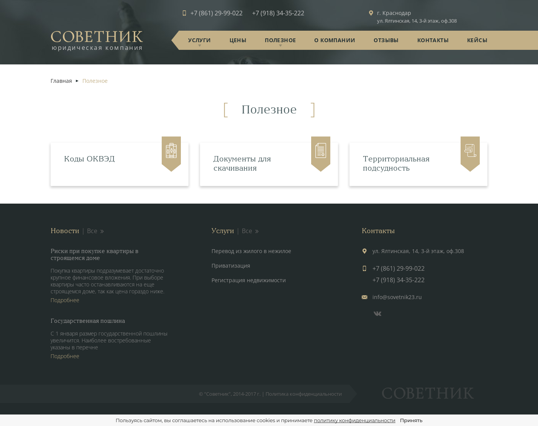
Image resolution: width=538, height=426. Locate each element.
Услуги (199, 40)
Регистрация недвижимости (249, 280)
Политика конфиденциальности (304, 394)
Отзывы (386, 40)
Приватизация (231, 265)
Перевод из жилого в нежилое (251, 251)
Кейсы (477, 40)
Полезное (280, 40)
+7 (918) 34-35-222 (278, 13)
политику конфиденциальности (354, 420)
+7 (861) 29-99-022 (216, 13)
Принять (411, 420)
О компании (334, 40)
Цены (238, 40)
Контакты (433, 40)
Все (96, 231)
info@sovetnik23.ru (397, 297)
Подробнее (65, 300)
